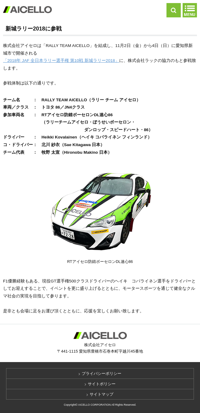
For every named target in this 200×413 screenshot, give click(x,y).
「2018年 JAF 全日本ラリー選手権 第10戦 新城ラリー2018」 (61, 60)
